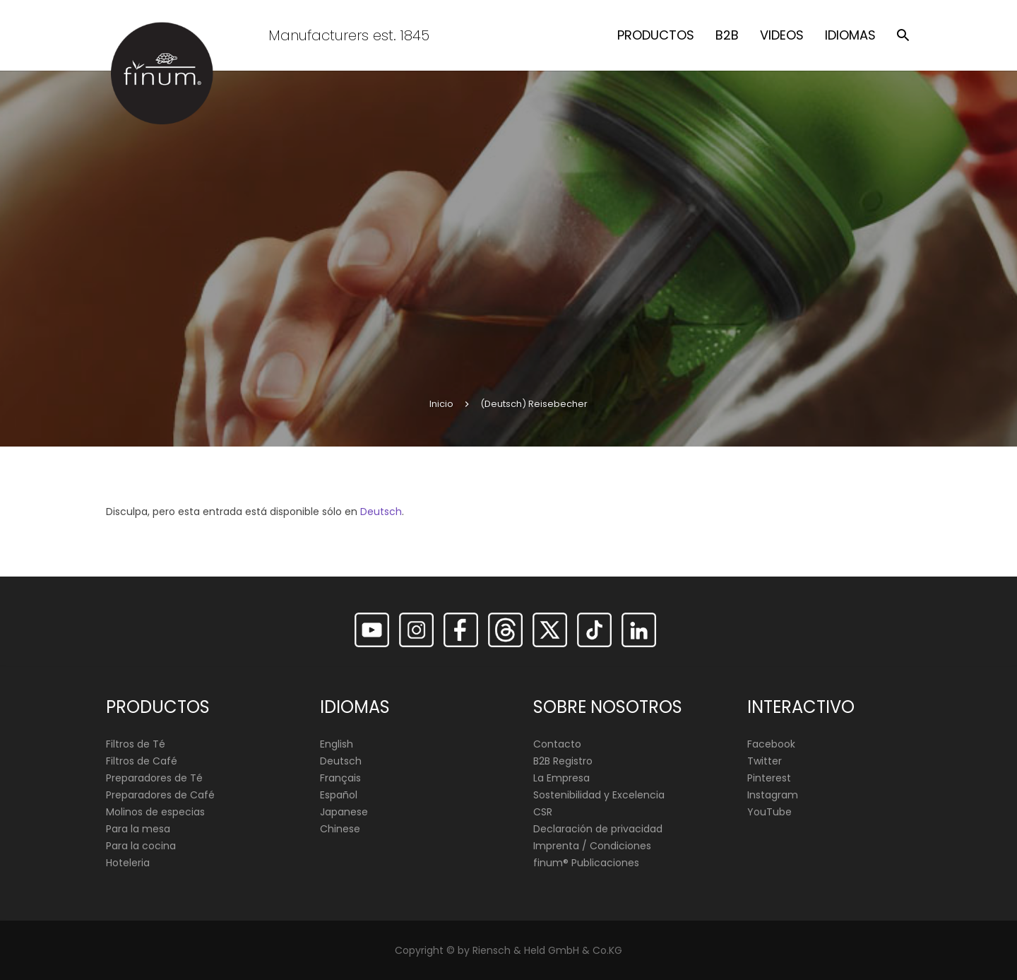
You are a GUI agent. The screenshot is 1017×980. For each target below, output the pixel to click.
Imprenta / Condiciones (592, 846)
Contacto (557, 744)
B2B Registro (563, 761)
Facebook (771, 744)
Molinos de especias (155, 812)
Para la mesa (138, 829)
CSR (542, 812)
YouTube (769, 812)
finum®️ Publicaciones (586, 863)
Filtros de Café (141, 761)
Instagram (772, 795)
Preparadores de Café (160, 795)
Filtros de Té (135, 744)
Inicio (441, 404)
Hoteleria (128, 863)
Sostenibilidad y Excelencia (599, 795)
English (336, 744)
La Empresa (561, 778)
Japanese (344, 812)
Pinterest (769, 778)
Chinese (340, 829)
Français (340, 778)
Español (338, 795)
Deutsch (381, 511)
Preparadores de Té (154, 778)
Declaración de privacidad (597, 829)
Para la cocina (141, 846)
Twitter (764, 761)
